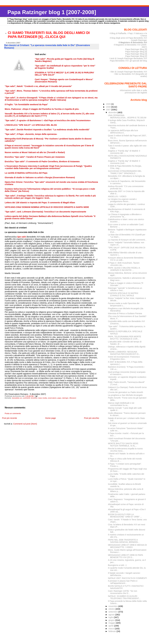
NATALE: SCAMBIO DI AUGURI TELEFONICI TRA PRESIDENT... (124, 597)
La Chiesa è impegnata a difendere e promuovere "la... (124, 215)
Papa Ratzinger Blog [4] (136, 51)
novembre (113, 606)
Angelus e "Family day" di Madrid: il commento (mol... (124, 162)
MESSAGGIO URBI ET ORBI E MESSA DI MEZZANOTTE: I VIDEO (127, 546)
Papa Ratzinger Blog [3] (136, 54)
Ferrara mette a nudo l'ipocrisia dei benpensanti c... (123, 304)
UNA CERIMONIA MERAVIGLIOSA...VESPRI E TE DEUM (127, 116)
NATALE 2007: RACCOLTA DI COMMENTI (127, 578)
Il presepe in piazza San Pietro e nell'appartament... (122, 582)
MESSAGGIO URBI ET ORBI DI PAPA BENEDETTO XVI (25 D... (125, 556)
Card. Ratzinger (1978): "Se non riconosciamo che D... (122, 592)
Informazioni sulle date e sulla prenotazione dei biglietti (133, 91)
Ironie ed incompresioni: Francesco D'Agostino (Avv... (124, 358)
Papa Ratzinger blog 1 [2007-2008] (51, 12)
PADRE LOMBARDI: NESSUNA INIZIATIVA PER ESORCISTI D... (124, 353)
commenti (26, 398)
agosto (111, 614)
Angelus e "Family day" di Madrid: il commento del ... (124, 152)
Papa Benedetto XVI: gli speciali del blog (128, 61)
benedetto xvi (17, 398)
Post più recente (9, 418)
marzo (111, 628)
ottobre (112, 609)
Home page (50, 418)
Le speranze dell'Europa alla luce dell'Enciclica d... (123, 131)
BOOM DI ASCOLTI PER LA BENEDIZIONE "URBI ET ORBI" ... (125, 515)
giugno (111, 620)
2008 (108, 107)
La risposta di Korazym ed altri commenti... (127, 240)
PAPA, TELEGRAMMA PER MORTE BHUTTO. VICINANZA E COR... (124, 337)
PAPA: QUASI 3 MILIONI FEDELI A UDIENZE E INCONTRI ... (124, 269)
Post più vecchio (91, 418)
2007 (108, 109)
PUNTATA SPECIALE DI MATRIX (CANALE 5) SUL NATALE (123, 294)
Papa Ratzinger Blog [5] (136, 49)
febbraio (112, 631)
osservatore (52, 398)
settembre (113, 612)
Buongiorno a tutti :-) (117, 565)
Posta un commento (13, 414)
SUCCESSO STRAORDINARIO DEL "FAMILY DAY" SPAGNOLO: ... (124, 172)
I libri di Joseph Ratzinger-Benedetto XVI (128, 72)
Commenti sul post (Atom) (25, 424)
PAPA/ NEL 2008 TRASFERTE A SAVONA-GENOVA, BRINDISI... (123, 541)
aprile (111, 626)
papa (59, 398)
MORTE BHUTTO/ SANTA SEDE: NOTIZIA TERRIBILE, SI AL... (123, 444)
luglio (111, 617)
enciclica (34, 398)
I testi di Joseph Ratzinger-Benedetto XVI (128, 58)
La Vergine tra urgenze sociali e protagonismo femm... (122, 200)
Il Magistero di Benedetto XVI (133, 42)
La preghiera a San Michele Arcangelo (125, 395)
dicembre (113, 112)
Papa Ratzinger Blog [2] (136, 56)
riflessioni (72, 398)
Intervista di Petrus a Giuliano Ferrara (125, 313)
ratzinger (65, 398)
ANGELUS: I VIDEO (117, 196)
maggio (112, 623)
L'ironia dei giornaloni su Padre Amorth (125, 392)
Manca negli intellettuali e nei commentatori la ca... (121, 404)
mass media (42, 398)
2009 (108, 104)
